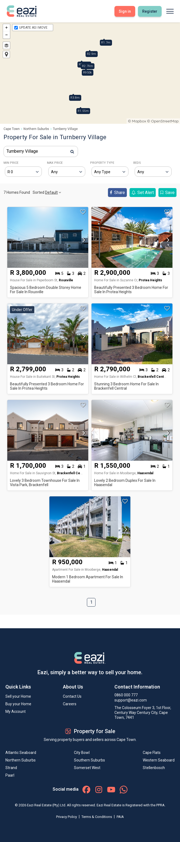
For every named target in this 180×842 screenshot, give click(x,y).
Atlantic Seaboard (20, 752)
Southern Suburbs (89, 760)
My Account (15, 711)
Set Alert (142, 192)
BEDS (137, 163)
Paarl (9, 775)
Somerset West (87, 768)
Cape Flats (152, 752)
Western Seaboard (159, 760)
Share (117, 192)
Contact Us (72, 696)
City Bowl (82, 752)
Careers (69, 704)
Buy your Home (18, 704)
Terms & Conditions (97, 817)
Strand (11, 768)
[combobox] (41, 151)
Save (167, 192)
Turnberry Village (65, 129)
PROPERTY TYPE (102, 163)
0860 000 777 (126, 695)
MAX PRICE (55, 163)
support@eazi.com (130, 700)
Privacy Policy (67, 817)
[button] (82, 241)
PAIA (120, 817)
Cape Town (12, 129)
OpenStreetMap (165, 121)
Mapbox (139, 121)
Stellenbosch (154, 768)
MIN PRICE (11, 163)
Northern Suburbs (36, 129)
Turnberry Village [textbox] (22, 151)
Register (149, 11)
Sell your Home (18, 696)
